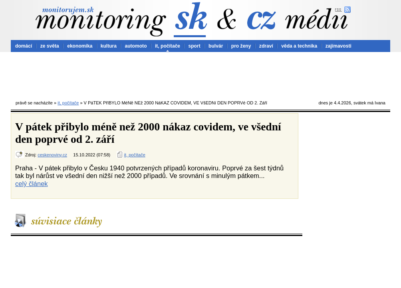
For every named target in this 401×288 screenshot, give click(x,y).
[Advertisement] (200, 74)
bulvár (215, 46)
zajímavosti (338, 46)
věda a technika (299, 46)
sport (194, 46)
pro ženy (241, 46)
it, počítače (167, 46)
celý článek (31, 183)
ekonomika (79, 46)
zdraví (266, 46)
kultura (109, 46)
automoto (136, 46)
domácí (23, 46)
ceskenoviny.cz (52, 154)
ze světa (49, 46)
